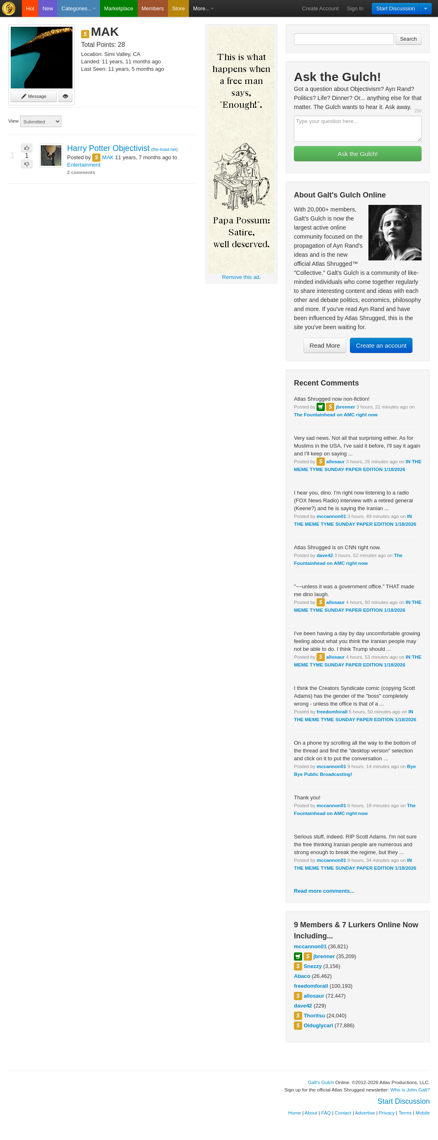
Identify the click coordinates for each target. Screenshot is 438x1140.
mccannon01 (331, 516)
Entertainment (83, 165)
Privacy (387, 1112)
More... (203, 8)
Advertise (365, 1112)
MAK (108, 157)
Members (153, 8)
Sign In (355, 8)
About (311, 1112)
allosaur (335, 461)
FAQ (326, 1112)
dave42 (325, 555)
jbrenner (345, 406)
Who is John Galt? (410, 1089)
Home (294, 1112)
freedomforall (332, 711)
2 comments (81, 172)
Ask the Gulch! (358, 153)
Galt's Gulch (321, 1082)
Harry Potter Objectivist (108, 148)
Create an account (381, 345)
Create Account (320, 8)
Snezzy (313, 966)
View (13, 120)
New (47, 8)
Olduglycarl (318, 1025)
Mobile (423, 1112)
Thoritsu (314, 1015)
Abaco (302, 976)
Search (408, 39)
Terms (405, 1112)
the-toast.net (165, 149)
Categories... (78, 8)
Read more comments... (324, 891)
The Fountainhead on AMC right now (335, 414)
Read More (325, 345)
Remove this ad (240, 277)
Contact (343, 1112)
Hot (30, 8)
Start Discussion (395, 8)
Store (178, 8)
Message (34, 96)
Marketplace (118, 8)
